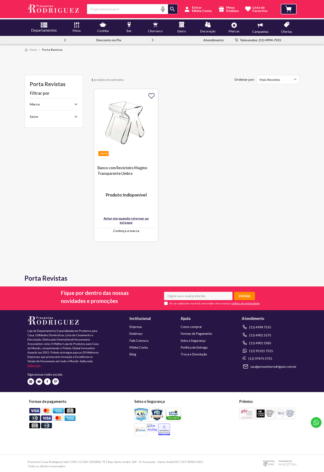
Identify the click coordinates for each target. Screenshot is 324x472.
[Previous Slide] (65, 38)
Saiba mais (34, 364)
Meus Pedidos (228, 9)
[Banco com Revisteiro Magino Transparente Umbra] (126, 164)
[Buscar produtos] (173, 9)
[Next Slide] (152, 38)
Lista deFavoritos (260, 9)
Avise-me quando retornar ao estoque (126, 219)
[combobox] (132, 9)
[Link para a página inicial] (31, 48)
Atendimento (213, 39)
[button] (163, 9)
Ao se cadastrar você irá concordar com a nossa (199, 302)
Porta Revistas (52, 48)
